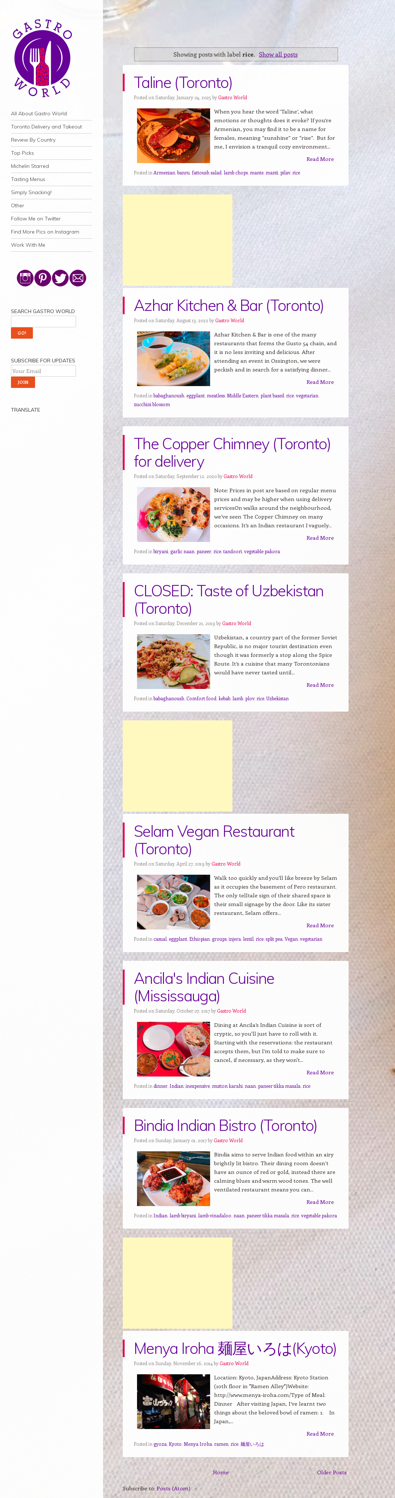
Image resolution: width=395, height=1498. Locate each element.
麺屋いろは (252, 1444)
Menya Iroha (198, 1444)
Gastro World (232, 97)
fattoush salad (206, 172)
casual (160, 939)
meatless (216, 395)
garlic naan (182, 551)
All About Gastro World (39, 113)
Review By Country (33, 139)
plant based (272, 395)
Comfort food (201, 698)
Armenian (164, 172)
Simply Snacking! (31, 192)
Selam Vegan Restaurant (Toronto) (214, 839)
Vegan (291, 939)
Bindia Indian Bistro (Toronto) (226, 1125)
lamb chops (236, 172)
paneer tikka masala (279, 1086)
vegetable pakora (262, 551)
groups (219, 939)
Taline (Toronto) (183, 82)
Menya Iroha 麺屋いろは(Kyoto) (235, 1348)
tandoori (232, 551)
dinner (160, 1086)
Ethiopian (199, 939)
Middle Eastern (242, 395)
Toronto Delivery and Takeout (46, 126)
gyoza (160, 1444)
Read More (320, 158)
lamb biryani (183, 1215)
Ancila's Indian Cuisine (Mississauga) (204, 986)
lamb (237, 698)
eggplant (195, 395)
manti (272, 172)
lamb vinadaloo (214, 1215)
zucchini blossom (152, 404)
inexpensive (198, 1086)
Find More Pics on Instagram (45, 231)
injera (235, 939)
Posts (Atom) (173, 1488)
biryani (160, 551)
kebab (224, 698)
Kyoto (175, 1444)
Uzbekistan (277, 698)
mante (256, 172)
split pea (274, 939)
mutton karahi (227, 1086)
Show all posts (278, 54)
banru (183, 172)
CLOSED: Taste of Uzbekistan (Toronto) (229, 599)
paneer (204, 551)
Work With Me (28, 245)
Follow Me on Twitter (36, 218)
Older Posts (332, 1472)
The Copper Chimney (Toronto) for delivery (232, 452)
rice (296, 172)
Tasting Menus (28, 179)
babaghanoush (168, 395)
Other (17, 205)
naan (250, 1086)
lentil (248, 939)
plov (249, 698)
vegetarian (307, 395)
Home (221, 1472)
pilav (285, 172)
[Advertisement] (177, 240)
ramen (221, 1444)
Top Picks (22, 153)
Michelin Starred (30, 166)
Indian (176, 1086)
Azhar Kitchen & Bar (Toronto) (229, 305)
